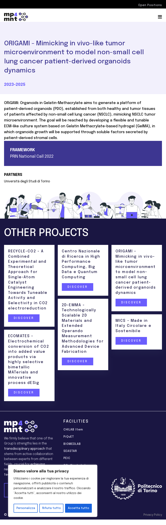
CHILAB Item (73, 429)
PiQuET (68, 436)
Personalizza (25, 508)
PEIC (66, 458)
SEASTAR (70, 451)
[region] (52, 491)
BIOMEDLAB (72, 444)
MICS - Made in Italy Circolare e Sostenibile (133, 326)
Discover (24, 318)
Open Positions (150, 5)
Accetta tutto (78, 508)
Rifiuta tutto (51, 508)
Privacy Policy (153, 514)
